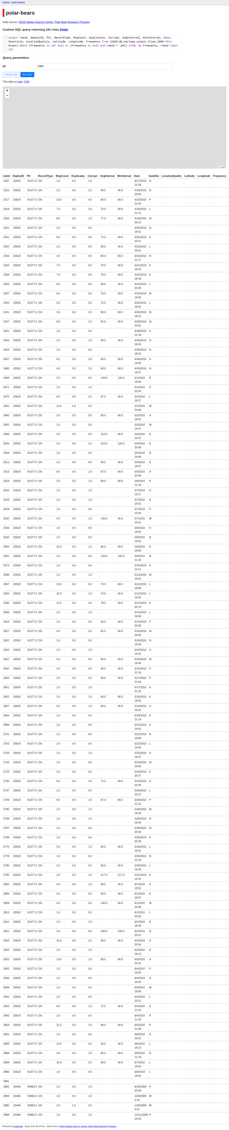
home (6, 2)
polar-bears (18, 2)
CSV (27, 81)
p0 (4, 66)
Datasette (18, 1126)
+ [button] (7, 90)
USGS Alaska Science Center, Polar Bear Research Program (54, 22)
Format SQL (11, 74)
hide (64, 29)
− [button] (7, 95)
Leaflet (223, 167)
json (20, 81)
